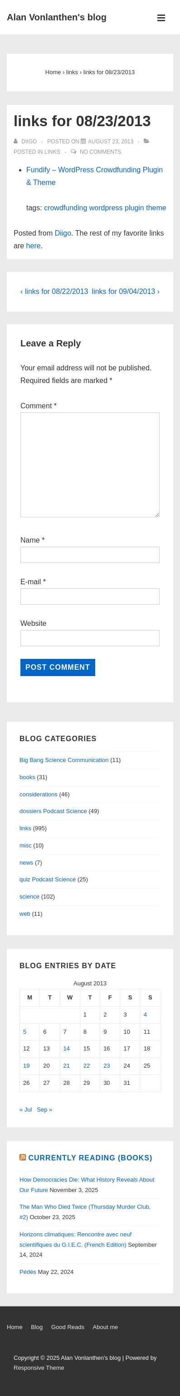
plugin (134, 208)
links (52, 152)
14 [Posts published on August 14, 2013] (66, 1048)
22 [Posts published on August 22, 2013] (86, 1065)
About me (105, 1327)
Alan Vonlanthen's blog (57, 17)
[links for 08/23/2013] (110, 141)
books (27, 777)
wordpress (106, 208)
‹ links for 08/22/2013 (54, 291)
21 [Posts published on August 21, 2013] (66, 1065)
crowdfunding (65, 208)
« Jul (25, 1109)
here (33, 246)
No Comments (100, 152)
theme (156, 208)
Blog (37, 1327)
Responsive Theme (39, 1367)
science (29, 896)
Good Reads (67, 1327)
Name (30, 540)
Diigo (63, 233)
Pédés (27, 1271)
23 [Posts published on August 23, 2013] (106, 1065)
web (24, 913)
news (26, 862)
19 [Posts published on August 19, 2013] (26, 1065)
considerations (38, 794)
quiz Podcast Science (47, 879)
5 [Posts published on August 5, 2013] (24, 1031)
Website (33, 623)
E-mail (30, 582)
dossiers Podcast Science (53, 811)
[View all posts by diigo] (26, 141)
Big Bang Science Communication (64, 760)
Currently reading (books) (90, 1158)
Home (15, 1327)
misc (25, 845)
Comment (38, 406)
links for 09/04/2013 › (126, 291)
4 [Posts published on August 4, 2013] (145, 1014)
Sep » (44, 1109)
